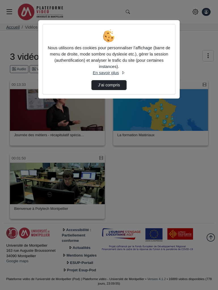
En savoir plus (109, 73)
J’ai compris (109, 85)
